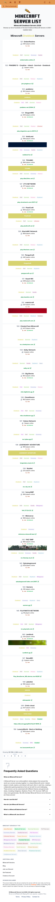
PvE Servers (34, 832)
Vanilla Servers (22, 832)
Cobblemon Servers (10, 854)
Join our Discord (8, 869)
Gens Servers (22, 851)
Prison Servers (33, 847)
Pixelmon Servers (34, 851)
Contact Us (35, 897)
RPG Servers (36, 840)
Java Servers (8, 829)
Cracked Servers (24, 840)
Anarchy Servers (35, 843)
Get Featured (7, 872)
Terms (18, 897)
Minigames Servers (10, 840)
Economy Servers (9, 832)
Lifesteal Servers (9, 836)
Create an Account (8, 876)
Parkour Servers (9, 847)
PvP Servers (45, 829)
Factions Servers (22, 843)
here (43, 886)
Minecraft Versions (9, 862)
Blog (4, 866)
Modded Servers (9, 843)
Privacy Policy (26, 897)
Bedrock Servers (20, 829)
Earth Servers (21, 847)
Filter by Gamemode (10, 6)
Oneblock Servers (9, 851)
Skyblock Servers (35, 836)
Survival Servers (33, 829)
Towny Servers (22, 836)
